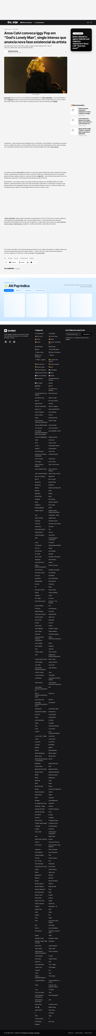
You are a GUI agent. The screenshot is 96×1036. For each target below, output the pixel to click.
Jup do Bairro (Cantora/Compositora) (55, 683)
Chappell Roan (39, 532)
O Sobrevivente (53, 826)
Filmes (50, 595)
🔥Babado (37, 386)
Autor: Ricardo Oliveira (41, 473)
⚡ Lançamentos (39, 22)
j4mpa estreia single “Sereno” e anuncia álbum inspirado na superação (85, 131)
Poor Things (38, 861)
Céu (50, 529)
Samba (50, 900)
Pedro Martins (39, 852)
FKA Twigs (38, 598)
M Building (51, 744)
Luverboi (37, 744)
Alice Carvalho (39, 415)
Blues (50, 496)
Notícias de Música (54, 809)
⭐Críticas (37, 339)
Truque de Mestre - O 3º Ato (54, 981)
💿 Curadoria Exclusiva (39, 290)
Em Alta (37, 584)
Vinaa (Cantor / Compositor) (39, 1000)
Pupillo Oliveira (53, 869)
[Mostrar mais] (35, 262)
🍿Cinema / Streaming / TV (55, 342)
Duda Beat (51, 575)
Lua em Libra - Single (40, 736)
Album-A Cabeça (53, 406)
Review (37, 881)
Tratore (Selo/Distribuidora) (40, 976)
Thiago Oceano (53, 959)
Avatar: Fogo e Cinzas (54, 473)
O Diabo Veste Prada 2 (41, 823)
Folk (50, 605)
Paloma (51, 839)
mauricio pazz (38, 766)
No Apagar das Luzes (41, 803)
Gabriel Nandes (39, 611)
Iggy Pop (10, 99)
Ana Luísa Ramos (53, 428)
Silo (50, 915)
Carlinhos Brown (53, 521)
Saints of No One (39, 900)
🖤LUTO (37, 388)
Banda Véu (38, 482)
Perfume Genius (8, 224)
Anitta (36, 440)
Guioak (50, 625)
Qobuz (37, 872)
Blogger (25, 1033)
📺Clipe (51, 383)
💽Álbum (51, 372)
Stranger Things (39, 938)
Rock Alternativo (39, 892)
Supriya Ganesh (53, 945)
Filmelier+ (37, 595)
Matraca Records (53, 763)
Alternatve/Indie (53, 417)
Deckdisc (51, 554)
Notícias (51, 806)
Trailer (36, 973)
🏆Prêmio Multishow (40, 370)
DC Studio (37, 554)
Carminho (37, 523)
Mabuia (37, 747)
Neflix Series (38, 795)
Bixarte (50, 493)
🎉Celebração (38, 346)
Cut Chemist (38, 545)
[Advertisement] (48, 10)
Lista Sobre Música (54, 726)
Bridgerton (38, 505)
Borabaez (37, 499)
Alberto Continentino (40, 406)
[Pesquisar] (90, 22)
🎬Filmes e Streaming (54, 352)
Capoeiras (37, 521)
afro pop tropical (53, 400)
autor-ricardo (52, 461)
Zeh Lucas (51, 1021)
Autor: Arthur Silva (54, 464)
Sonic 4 (37, 928)
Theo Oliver (38, 959)
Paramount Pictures (54, 842)
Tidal (50, 961)
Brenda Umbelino (53, 502)
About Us (70, 1033)
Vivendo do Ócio (53, 1004)
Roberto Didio (52, 886)
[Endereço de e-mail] (73, 334)
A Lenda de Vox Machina (53, 389)
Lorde (36, 728)
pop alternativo (40, 253)
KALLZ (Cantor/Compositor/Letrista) (41, 695)
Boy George (52, 499)
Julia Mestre (38, 678)
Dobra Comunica (53, 565)
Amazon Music (53, 425)
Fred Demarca (52, 608)
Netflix (50, 795)
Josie (50, 672)
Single (50, 918)
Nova (50, 812)
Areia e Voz (52, 451)
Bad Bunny (52, 476)
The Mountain (38, 956)
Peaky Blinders (55, 147)
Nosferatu (51, 803)
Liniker (36, 723)
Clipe (36, 538)
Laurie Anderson (61, 222)
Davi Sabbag (52, 551)
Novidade (32, 258)
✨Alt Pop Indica (53, 336)
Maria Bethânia (53, 750)
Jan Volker (38, 665)
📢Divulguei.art (39, 378)
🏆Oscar (51, 367)
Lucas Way (51, 736)
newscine (51, 797)
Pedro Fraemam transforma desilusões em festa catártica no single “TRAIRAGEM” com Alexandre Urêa (84, 111)
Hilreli (50, 643)
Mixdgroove (52, 777)
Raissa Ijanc (38, 875)
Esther (50, 587)
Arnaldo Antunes (53, 454)
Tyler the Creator (39, 992)
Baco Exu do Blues (40, 476)
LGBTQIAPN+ (52, 717)
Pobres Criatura (53, 858)
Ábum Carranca (53, 393)
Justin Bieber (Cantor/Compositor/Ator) (41, 688)
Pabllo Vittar (52, 836)
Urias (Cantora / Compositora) (39, 996)
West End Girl (38, 1010)
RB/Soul (51, 875)
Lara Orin (37, 714)
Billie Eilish (37, 493)
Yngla (50, 1015)
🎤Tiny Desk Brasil (54, 349)
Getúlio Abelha (39, 617)
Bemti (50, 490)
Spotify (37, 935)
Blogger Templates (34, 1033)
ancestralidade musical (55, 431)
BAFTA (37, 479)
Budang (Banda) (39, 507)
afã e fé (37, 400)
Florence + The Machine (53, 602)
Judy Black (52, 675)
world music (52, 1010)
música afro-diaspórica (55, 789)
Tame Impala (38, 948)
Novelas (37, 817)
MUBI (50, 783)
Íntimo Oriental (52, 652)
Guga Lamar (38, 625)
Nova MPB (38, 814)
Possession (52, 863)
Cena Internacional (24, 258)
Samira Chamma (39, 903)
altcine (36, 417)
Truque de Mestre (40, 980)
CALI (36, 515)
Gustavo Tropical (53, 628)
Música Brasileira (39, 792)
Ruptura (51, 898)
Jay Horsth (52, 665)
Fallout (37, 592)
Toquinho (37, 970)
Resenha (51, 878)
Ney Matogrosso (53, 800)
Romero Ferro (39, 895)
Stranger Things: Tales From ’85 (41, 942)
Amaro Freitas (52, 420)
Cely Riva (51, 526)
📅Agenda (51, 375)
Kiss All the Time (39, 699)
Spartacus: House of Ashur (54, 931)
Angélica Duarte (53, 437)
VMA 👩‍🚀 (37, 1007)
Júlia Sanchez (39, 682)
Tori (50, 970)
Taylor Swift (52, 948)
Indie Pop (51, 649)
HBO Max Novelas (54, 634)
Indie (36, 649)
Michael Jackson (53, 775)
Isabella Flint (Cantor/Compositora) (54, 655)
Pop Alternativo (39, 863)
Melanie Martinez (53, 769)
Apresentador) (52, 448)
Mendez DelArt (39, 772)
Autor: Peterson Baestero (39, 465)
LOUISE (37, 731)
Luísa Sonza (52, 739)
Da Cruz (37, 548)
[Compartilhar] (65, 51)
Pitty (50, 855)
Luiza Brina (52, 742)
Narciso (51, 792)
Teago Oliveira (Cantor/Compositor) (40, 952)
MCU (50, 766)
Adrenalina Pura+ (39, 398)
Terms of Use (88, 1033)
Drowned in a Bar (39, 572)
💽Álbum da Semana (40, 375)
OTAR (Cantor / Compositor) (53, 832)
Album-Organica (39, 412)
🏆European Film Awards (53, 360)
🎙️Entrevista (52, 346)
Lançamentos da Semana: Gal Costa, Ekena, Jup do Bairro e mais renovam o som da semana (85, 121)
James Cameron (53, 662)
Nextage (37, 800)
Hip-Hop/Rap (38, 646)
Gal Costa (51, 611)
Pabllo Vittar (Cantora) (41, 839)
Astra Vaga (38, 461)
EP (35, 587)
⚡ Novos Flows (27, 290)
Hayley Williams (53, 631)
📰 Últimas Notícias (26, 22)
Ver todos (17, 268)
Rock (50, 889)
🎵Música (51, 355)
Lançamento (38, 709)
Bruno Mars (52, 505)
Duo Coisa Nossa (53, 578)
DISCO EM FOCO (39, 562)
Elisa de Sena (52, 581)
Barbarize (51, 485)
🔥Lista (50, 386)
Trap (50, 973)
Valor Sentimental (53, 995)
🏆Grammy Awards (54, 364)
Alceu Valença (52, 412)
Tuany (36, 985)
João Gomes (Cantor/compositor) (40, 668)
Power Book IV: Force (41, 866)
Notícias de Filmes (40, 809)
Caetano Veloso (39, 510)
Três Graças (52, 976)
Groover (51, 623)
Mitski (36, 777)
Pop (50, 861)
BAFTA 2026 (52, 479)
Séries (50, 912)
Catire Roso (38, 526)
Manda (50, 747)
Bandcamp (38, 485)
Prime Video (52, 866)
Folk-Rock (37, 608)
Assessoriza (52, 458)
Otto (36, 836)
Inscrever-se (86, 334)
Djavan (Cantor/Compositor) (40, 566)
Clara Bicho (52, 535)
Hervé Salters (38, 643)
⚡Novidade (15, 29)
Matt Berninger (18, 224)
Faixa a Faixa (52, 589)
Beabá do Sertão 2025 (55, 488)
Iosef (36, 654)
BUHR (50, 507)
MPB (36, 783)
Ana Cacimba (38, 428)
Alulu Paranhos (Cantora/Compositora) (41, 421)
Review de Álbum (53, 881)
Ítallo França (52, 659)
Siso (36, 925)
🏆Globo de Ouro (39, 364)
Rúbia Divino (38, 898)
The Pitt (51, 956)
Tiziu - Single (52, 964)
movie (50, 780)
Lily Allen (51, 720)
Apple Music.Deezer (54, 445)
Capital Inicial (52, 518)
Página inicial (7, 29)
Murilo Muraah (39, 786)
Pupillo (37, 869)
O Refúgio (37, 826)
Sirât (36, 920)
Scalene (37, 906)
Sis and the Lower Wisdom (53, 921)
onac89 (37, 829)
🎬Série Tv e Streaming (38, 356)
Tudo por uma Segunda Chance (53, 985)
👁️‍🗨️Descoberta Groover (41, 372)
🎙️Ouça (37, 349)
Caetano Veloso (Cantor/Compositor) (54, 511)
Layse (36, 717)
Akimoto (51, 403)
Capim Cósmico (39, 518)
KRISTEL (51, 699)
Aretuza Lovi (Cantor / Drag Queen (41, 455)
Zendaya (37, 1024)
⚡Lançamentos (39, 333)
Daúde (50, 548)
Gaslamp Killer (52, 614)
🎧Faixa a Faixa (39, 352)
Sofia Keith (51, 925)
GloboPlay (51, 620)
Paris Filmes (38, 845)
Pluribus (37, 858)
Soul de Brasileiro (53, 928)
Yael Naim (51, 1013)
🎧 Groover (18, 290)
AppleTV (37, 448)
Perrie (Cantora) (53, 852)
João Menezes (53, 668)
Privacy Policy (79, 1033)
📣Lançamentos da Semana (54, 379)
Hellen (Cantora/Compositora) (55, 637)
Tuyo (36, 989)
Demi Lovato (38, 556)
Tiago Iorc (37, 961)
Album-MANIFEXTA (54, 409)
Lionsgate (51, 723)
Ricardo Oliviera (39, 883)
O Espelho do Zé (53, 823)
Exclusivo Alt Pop (39, 589)
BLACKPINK (38, 496)
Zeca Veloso (38, 1021)
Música (37, 789)
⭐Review (51, 339)
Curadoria (51, 542)
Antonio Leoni (52, 443)
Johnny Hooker (39, 672)
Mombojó (37, 780)
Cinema (51, 532)
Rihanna (51, 883)
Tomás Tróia (38, 967)
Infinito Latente (39, 652)
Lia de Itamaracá (39, 720)
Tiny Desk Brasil (39, 964)
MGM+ (37, 775)
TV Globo (51, 989)
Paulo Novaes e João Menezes (54, 845)
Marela (37, 750)
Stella (50, 935)
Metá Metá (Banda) (54, 772)
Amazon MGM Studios (41, 425)
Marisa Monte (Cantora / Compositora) (41, 759)
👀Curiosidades (53, 370)
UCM (50, 992)
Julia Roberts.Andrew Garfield (54, 678)
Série (50, 909)
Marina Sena (52, 756)
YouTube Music (39, 1018)
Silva (36, 918)
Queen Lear (52, 872)
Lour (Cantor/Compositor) (54, 732)
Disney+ (51, 562)
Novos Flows (38, 820)
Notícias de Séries (40, 812)
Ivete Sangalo (38, 662)
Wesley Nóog (52, 1007)
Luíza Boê (37, 742)
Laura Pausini (52, 714)
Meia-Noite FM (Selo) (41, 769)
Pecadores (38, 849)
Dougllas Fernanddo (54, 570)
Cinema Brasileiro (39, 535)
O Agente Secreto (53, 820)
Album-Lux (38, 409)
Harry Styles (38, 631)
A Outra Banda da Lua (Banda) (41, 394)
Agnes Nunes (38, 403)
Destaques (38, 559)
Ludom (37, 739)
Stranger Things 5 (53, 938)
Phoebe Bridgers (39, 855)
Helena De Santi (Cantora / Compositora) (39, 638)
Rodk (50, 892)
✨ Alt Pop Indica (9, 290)
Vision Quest (38, 1004)
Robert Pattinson (39, 886)
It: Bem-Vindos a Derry (41, 659)
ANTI (36, 443)
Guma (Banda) (39, 628)
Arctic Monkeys (39, 451)
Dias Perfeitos (52, 559)
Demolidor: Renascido (54, 556)
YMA (36, 1015)
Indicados (51, 646)
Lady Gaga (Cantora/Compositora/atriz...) (41, 704)
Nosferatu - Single (40, 806)
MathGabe (38, 763)
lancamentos (52, 711)
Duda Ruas (38, 578)
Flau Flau (51, 598)
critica (36, 542)
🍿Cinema (37, 342)
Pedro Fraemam (53, 849)
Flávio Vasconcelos (40, 601)
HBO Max (37, 634)
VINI (50, 1000)
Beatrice (37, 490)
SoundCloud (38, 931)
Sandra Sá (51, 903)
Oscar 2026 (38, 832)
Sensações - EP (53, 906)
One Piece (51, 829)
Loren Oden (52, 728)
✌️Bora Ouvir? (39, 336)
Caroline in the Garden (55, 523)
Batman (37, 488)
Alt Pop (51, 415)
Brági (36, 502)
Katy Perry (51, 693)
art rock (39, 172)
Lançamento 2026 (53, 709)
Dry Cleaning (52, 572)
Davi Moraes (38, 551)
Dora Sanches (39, 570)
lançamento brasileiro (41, 711)
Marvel (50, 759)
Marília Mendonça (40, 753)
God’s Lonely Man (47, 97)
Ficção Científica (53, 592)
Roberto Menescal (40, 889)
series (36, 912)
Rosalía (50, 895)
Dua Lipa (37, 575)
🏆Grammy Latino (40, 367)
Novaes (51, 814)
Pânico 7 (37, 842)
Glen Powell (38, 620)
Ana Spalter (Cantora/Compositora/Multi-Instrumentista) (41, 432)
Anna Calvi (7, 97)
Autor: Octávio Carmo (41, 469)
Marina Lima (38, 756)
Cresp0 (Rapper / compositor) (53, 538)
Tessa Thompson (53, 951)
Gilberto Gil (52, 617)
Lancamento (52, 702)
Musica (50, 786)
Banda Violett (52, 482)
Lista (36, 726)
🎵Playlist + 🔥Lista (40, 359)
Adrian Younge (53, 398)
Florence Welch (39, 605)
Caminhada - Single (54, 515)
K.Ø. (50, 687)
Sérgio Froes (38, 909)
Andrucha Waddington (41, 437)
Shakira (37, 915)
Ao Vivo (37, 445)
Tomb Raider (52, 967)
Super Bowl (38, 945)
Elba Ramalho (38, 581)
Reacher (37, 878)
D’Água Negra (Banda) (55, 545)
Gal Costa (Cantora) (40, 614)
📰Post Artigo (38, 383)
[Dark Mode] (87, 22)
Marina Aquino (52, 753)
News (36, 797)
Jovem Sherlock (39, 675)
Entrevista (51, 584)
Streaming (51, 941)
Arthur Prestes (39, 458)
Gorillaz (37, 623)
